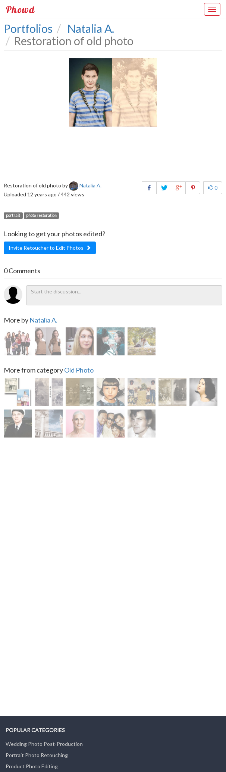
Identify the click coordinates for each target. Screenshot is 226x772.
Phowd (20, 9)
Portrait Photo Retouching (37, 755)
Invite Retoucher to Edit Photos (50, 248)
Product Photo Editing (32, 766)
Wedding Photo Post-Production (44, 744)
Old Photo (79, 370)
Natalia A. (43, 320)
